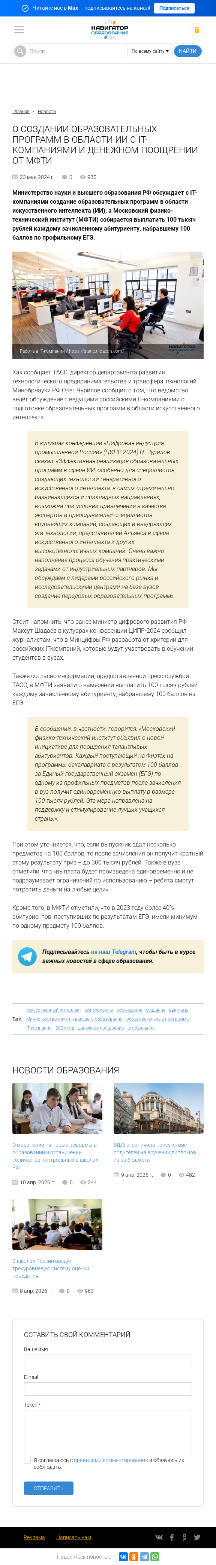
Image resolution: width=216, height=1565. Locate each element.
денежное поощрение (101, 1028)
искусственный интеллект (53, 1010)
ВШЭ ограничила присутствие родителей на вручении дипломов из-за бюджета (155, 1152)
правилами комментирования (111, 1460)
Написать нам (73, 1537)
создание (155, 1010)
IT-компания (39, 1028)
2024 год (65, 1028)
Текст (30, 1405)
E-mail (31, 1377)
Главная (21, 111)
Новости (47, 111)
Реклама (34, 1537)
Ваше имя (36, 1349)
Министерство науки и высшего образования (74, 1019)
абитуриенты (99, 1010)
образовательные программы (158, 1019)
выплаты (178, 1010)
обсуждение (129, 1010)
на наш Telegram (113, 951)
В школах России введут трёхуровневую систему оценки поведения (50, 1268)
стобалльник (141, 1028)
